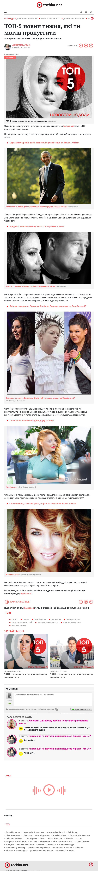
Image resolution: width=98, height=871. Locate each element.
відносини (45, 841)
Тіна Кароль (21, 487)
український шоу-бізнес (41, 850)
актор (79, 838)
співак (69, 847)
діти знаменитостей (22, 622)
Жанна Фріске (23, 574)
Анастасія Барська (21, 45)
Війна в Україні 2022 (50, 18)
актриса (10, 841)
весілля (33, 841)
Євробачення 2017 (72, 622)
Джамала (56, 619)
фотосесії (60, 850)
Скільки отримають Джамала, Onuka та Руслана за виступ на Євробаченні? (47, 306)
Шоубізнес (10, 57)
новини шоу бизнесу (15, 847)
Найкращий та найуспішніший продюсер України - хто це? (59, 736)
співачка (79, 847)
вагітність (21, 841)
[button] (86, 12)
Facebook (29, 608)
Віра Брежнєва (13, 835)
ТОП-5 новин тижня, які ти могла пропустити (25, 675)
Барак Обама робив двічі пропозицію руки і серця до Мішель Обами (44, 143)
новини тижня (19, 625)
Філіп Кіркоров (55, 838)
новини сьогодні (66, 844)
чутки (71, 850)
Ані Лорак (72, 832)
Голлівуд (27, 835)
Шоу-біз (69, 838)
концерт (10, 844)
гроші (14, 619)
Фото (42, 838)
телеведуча (21, 850)
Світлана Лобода (14, 838)
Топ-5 (26, 619)
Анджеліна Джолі (56, 832)
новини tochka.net (25, 844)
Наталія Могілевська (80, 835)
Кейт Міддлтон (42, 835)
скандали (58, 847)
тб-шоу (9, 850)
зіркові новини (82, 841)
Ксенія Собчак (59, 835)
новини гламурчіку (47, 844)
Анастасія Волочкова (33, 832)
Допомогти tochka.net (27, 18)
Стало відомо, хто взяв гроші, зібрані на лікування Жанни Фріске (42, 503)
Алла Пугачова (13, 832)
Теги (8, 824)
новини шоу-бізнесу (48, 622)
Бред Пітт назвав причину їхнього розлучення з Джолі (36, 226)
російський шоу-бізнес (39, 847)
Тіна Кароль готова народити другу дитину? (31, 420)
